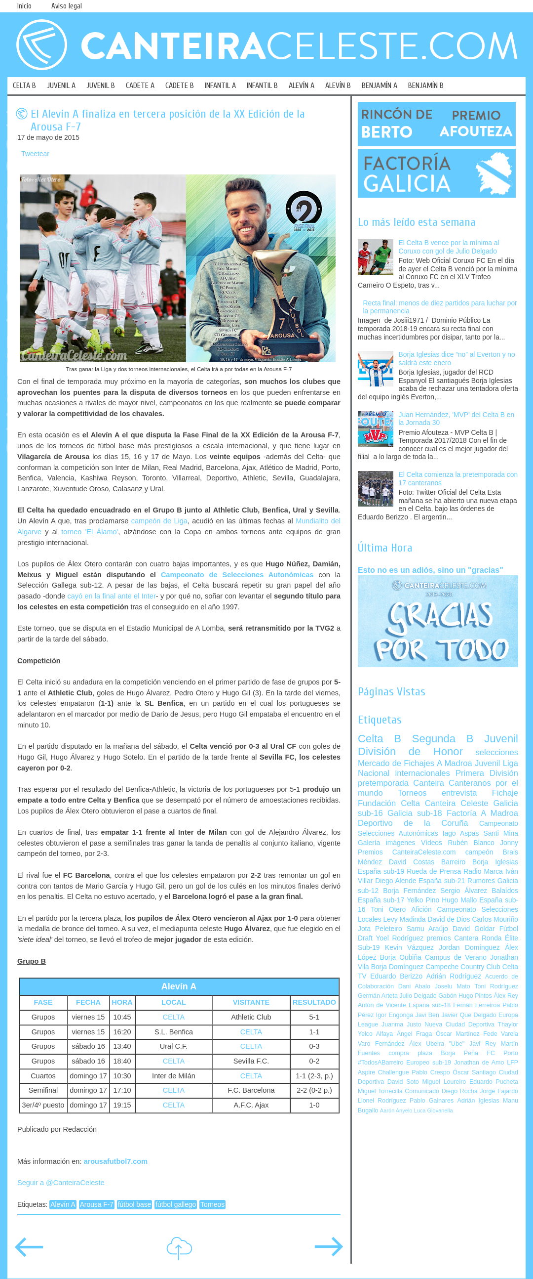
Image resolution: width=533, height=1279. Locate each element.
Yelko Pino (423, 900)
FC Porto (502, 1053)
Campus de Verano (456, 957)
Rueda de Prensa (434, 871)
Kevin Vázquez (409, 947)
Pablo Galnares (432, 1100)
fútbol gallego (175, 1204)
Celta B (379, 738)
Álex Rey (506, 995)
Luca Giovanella (433, 1110)
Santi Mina (500, 833)
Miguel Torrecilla (380, 1091)
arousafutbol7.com (115, 1161)
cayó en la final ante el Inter (111, 596)
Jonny (509, 843)
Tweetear (35, 154)
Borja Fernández (409, 891)
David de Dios (448, 919)
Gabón (447, 995)
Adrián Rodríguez (453, 976)
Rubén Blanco (471, 843)
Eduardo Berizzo (396, 976)
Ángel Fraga (414, 1033)
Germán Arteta (378, 995)
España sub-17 (381, 900)
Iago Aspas (461, 833)
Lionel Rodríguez (382, 1100)
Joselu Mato (452, 986)
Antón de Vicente (382, 1005)
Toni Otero (388, 909)
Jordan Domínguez (469, 947)
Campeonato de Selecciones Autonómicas (237, 575)
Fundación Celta (389, 803)
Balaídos (505, 891)
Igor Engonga (394, 1015)
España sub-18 (430, 1005)
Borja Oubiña (400, 957)
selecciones (497, 752)
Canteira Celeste (457, 803)
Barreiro (453, 862)
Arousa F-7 (97, 1204)
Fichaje (505, 793)
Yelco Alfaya (375, 1033)
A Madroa (454, 763)
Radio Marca (483, 871)
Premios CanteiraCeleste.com (407, 852)
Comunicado (422, 1091)
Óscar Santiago (474, 1072)
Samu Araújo (427, 929)
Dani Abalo (414, 986)
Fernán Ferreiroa (476, 1005)
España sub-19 (381, 871)
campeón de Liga (159, 521)
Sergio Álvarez (463, 891)
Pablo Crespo (431, 1072)
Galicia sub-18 (414, 813)
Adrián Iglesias (478, 1100)
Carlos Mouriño (495, 919)
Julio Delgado (417, 995)
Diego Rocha (460, 1091)
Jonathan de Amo (479, 1062)
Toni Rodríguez (496, 986)
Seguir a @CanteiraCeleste (61, 1183)
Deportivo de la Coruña (413, 823)
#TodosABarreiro (380, 1062)
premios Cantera (453, 938)
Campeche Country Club (462, 967)
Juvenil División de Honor (438, 745)
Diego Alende (395, 881)
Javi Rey (482, 1043)
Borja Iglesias (495, 862)
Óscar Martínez (458, 1033)
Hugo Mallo (459, 900)
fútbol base (135, 1204)
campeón (479, 852)
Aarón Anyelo (396, 1110)
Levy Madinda (404, 919)
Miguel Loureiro (444, 1081)
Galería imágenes (387, 843)
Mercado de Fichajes (396, 763)
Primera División (487, 773)
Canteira (428, 783)
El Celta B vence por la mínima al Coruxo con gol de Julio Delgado (449, 247)
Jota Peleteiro (380, 929)
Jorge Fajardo (499, 1091)
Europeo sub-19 (428, 1062)
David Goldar (474, 929)
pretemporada (383, 783)
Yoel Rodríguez (399, 938)
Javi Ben (427, 1015)
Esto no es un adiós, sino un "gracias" (430, 569)
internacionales (422, 773)
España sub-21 (442, 881)
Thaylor (508, 1024)
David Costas (411, 862)
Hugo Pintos (475, 995)
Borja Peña (459, 1053)
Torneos (212, 1204)
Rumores (481, 881)
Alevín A (63, 1204)
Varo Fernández (381, 1043)
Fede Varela (500, 1033)
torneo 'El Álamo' (89, 532)
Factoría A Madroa (482, 813)
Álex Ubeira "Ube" (436, 1043)
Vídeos (431, 843)
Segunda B (443, 738)
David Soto (403, 1081)
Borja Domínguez (397, 967)
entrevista (459, 793)
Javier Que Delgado (468, 1015)
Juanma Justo (401, 1024)
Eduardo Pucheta (493, 1081)
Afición (421, 909)
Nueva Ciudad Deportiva (459, 1024)
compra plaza (410, 1053)
